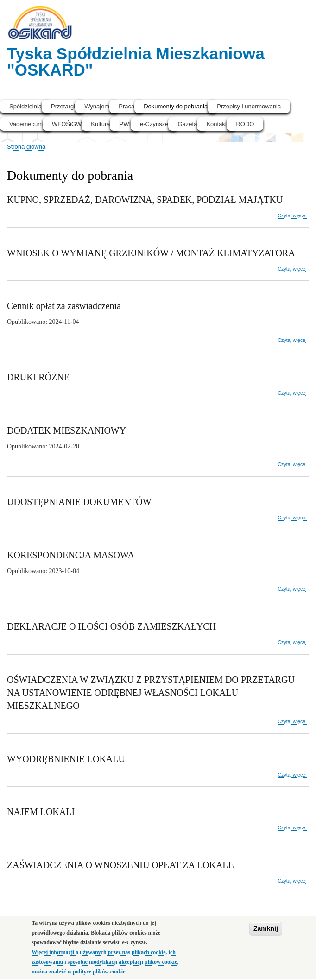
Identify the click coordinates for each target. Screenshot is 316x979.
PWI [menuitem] (125, 123)
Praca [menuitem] (126, 106)
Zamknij (265, 933)
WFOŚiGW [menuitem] (67, 123)
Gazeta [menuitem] (187, 123)
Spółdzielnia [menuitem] (25, 106)
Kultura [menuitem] (100, 123)
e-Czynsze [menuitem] (154, 123)
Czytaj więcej (292, 216)
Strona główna (26, 146)
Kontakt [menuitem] (216, 123)
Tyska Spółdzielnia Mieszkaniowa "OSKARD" (136, 61)
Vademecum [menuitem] (26, 123)
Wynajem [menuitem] (96, 106)
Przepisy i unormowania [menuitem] (249, 106)
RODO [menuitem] (245, 123)
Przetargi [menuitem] (63, 106)
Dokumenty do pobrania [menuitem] (176, 106)
